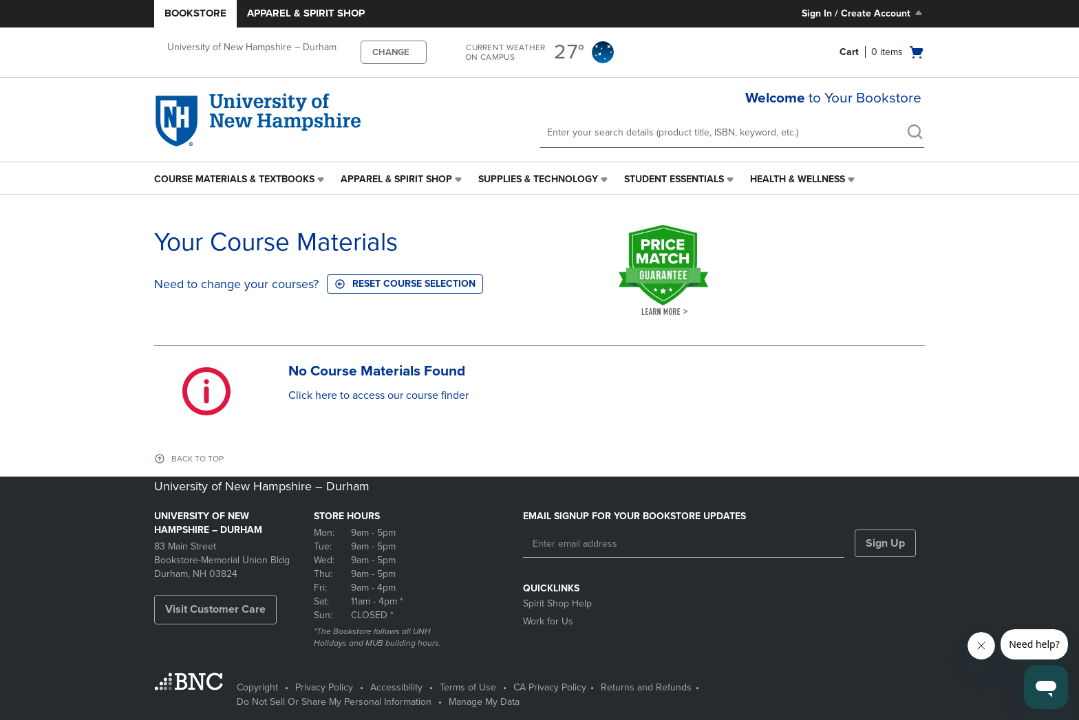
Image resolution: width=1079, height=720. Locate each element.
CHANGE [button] (390, 52)
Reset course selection (405, 284)
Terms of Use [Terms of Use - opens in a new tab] (468, 687)
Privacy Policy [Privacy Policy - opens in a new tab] (324, 687)
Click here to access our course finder (378, 395)
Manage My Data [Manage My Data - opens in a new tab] (484, 702)
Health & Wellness (797, 179)
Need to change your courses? (236, 284)
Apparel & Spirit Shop (306, 13)
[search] (914, 133)
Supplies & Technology (538, 179)
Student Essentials (674, 179)
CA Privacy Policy (549, 687)
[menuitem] (240, 179)
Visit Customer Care (215, 609)
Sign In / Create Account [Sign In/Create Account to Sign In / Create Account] (863, 13)
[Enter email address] (683, 544)
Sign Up (885, 543)
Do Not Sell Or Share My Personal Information (334, 702)
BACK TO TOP (197, 458)
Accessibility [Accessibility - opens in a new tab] (396, 687)
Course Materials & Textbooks (234, 179)
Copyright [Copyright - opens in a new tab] (257, 687)
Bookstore (195, 13)
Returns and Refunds (646, 687)
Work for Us (548, 621)
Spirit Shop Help (557, 603)
